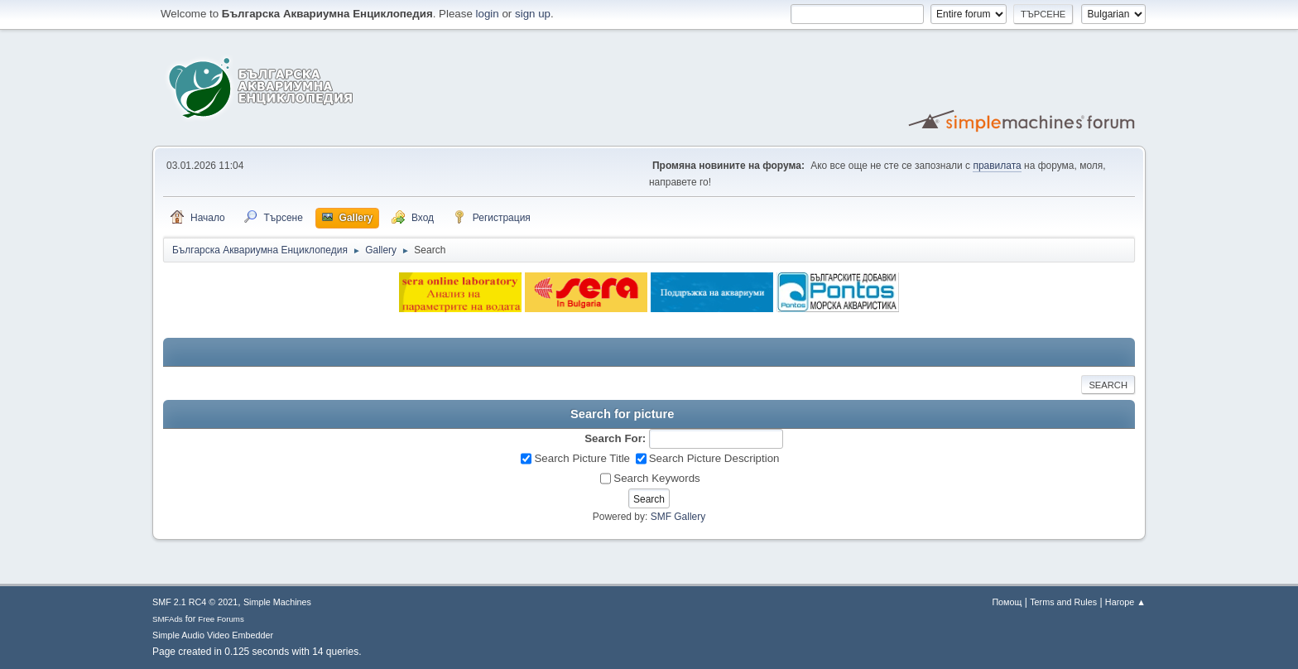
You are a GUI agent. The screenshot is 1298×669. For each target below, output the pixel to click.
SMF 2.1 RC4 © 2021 (195, 602)
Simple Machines (277, 602)
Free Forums (221, 618)
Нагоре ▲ (1125, 602)
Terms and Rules (1063, 602)
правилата (997, 165)
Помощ (1007, 602)
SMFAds (167, 618)
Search (1108, 385)
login (487, 13)
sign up (532, 13)
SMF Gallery (678, 516)
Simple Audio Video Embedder (212, 635)
